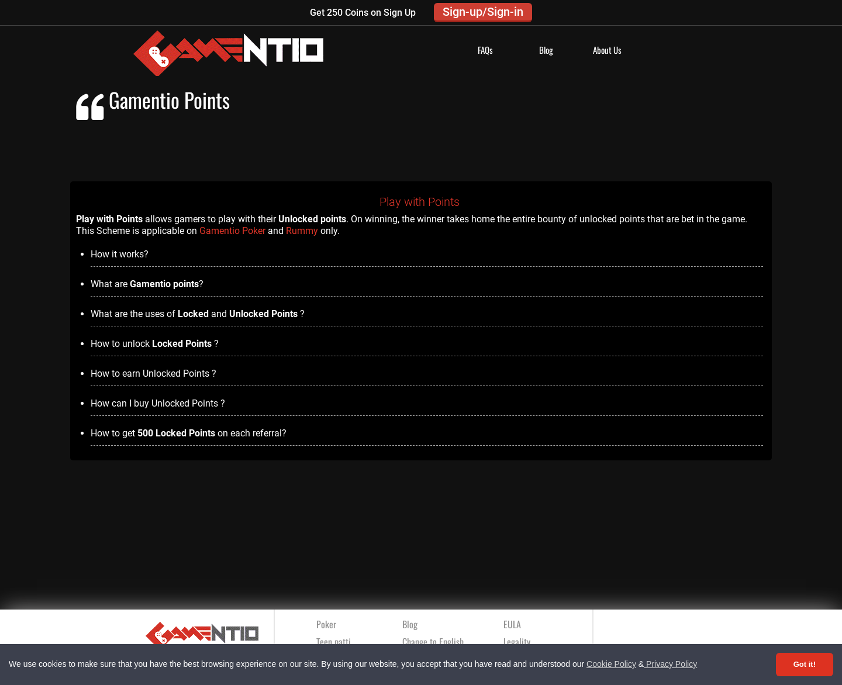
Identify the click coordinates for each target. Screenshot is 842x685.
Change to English (433, 642)
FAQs (485, 49)
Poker (326, 624)
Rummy (302, 230)
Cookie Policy (611, 664)
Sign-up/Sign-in (483, 12)
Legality (516, 642)
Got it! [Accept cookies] (804, 664)
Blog (546, 49)
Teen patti (333, 642)
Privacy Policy (670, 664)
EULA (512, 624)
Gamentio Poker (232, 230)
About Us (607, 49)
